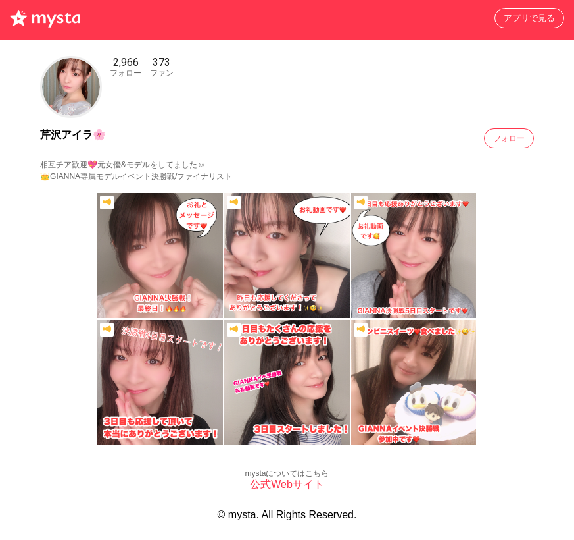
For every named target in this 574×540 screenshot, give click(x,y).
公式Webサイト (287, 484)
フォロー (509, 138)
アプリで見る (529, 18)
